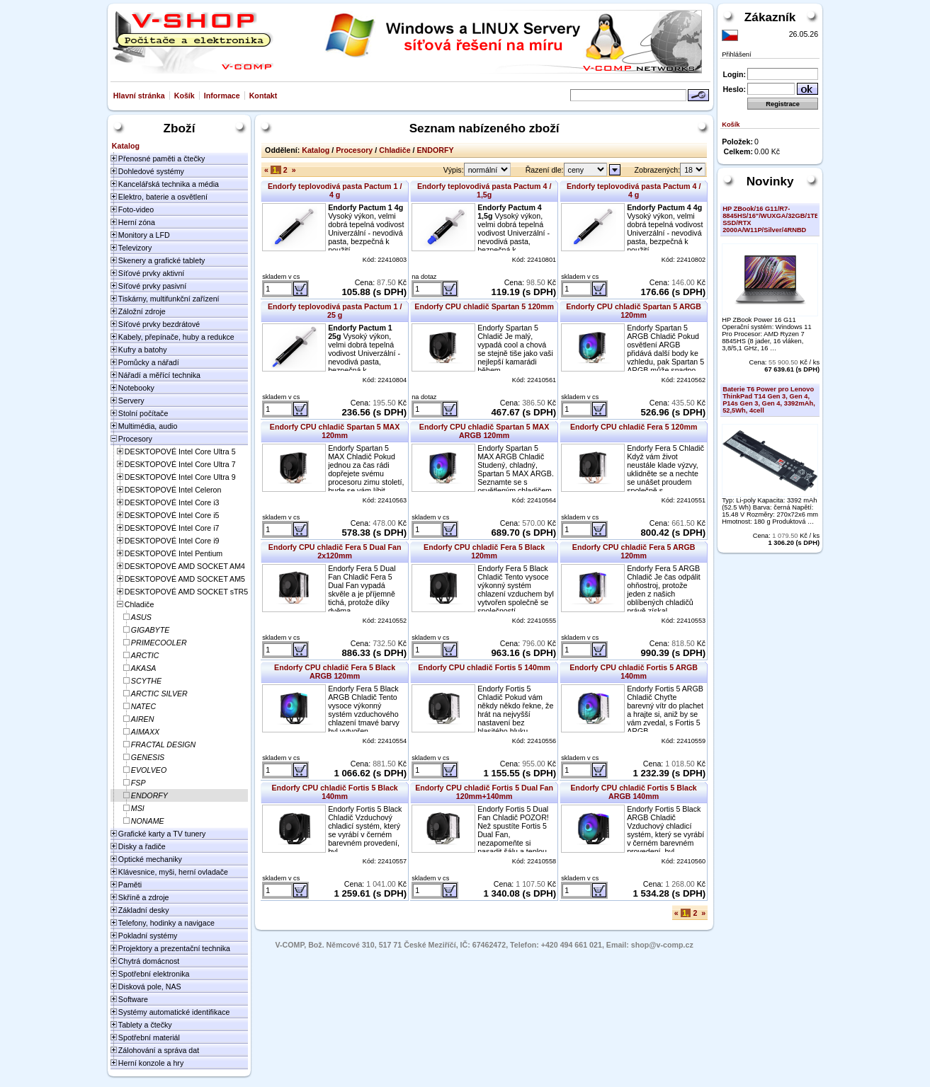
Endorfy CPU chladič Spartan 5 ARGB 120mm (633, 310)
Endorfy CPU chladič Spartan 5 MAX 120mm (335, 430)
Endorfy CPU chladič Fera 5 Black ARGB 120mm (334, 671)
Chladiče (394, 150)
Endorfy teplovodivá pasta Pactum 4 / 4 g (634, 190)
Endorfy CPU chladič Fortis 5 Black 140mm (335, 791)
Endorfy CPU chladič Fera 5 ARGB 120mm (634, 551)
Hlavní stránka (139, 95)
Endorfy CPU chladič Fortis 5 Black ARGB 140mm (634, 791)
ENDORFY (435, 150)
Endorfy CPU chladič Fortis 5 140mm (484, 667)
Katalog (315, 150)
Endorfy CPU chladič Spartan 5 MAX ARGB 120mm (484, 430)
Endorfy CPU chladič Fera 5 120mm (633, 426)
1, (276, 170)
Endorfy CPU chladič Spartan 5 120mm (484, 306)
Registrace (783, 104)
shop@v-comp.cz (662, 945)
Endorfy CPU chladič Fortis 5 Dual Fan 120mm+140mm (484, 791)
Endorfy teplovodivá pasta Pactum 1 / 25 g (335, 310)
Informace (222, 95)
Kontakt (263, 95)
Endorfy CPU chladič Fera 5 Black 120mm (484, 551)
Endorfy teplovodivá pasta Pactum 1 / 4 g (335, 190)
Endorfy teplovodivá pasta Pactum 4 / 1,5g (484, 190)
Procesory (354, 150)
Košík (184, 95)
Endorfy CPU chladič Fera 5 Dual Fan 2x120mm (335, 551)
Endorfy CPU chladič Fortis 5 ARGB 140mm (633, 671)
